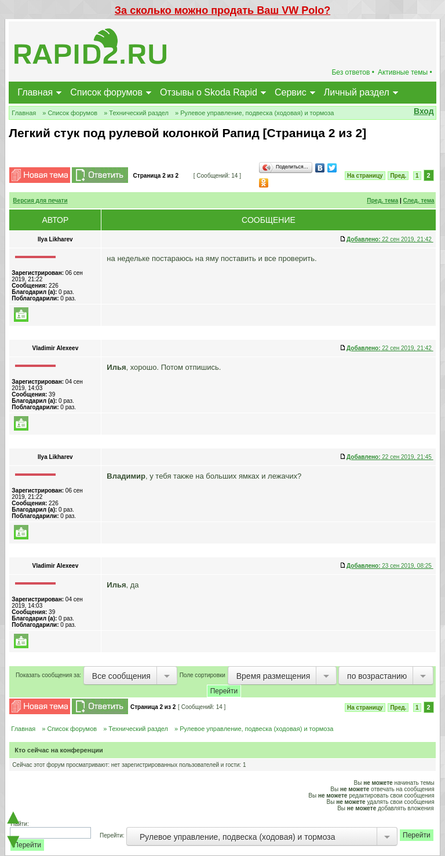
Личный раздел (356, 92)
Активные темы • (405, 72)
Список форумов (106, 92)
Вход (424, 111)
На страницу (365, 175)
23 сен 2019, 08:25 (389, 566)
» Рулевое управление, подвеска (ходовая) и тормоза (254, 112)
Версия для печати (40, 200)
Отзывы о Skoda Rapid (208, 92)
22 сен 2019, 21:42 (389, 239)
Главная (35, 92)
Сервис (291, 92)
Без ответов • (352, 72)
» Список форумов (69, 112)
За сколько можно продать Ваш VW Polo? (222, 10)
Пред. (398, 175)
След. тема (419, 200)
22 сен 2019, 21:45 (389, 457)
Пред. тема (382, 200)
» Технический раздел (136, 112)
